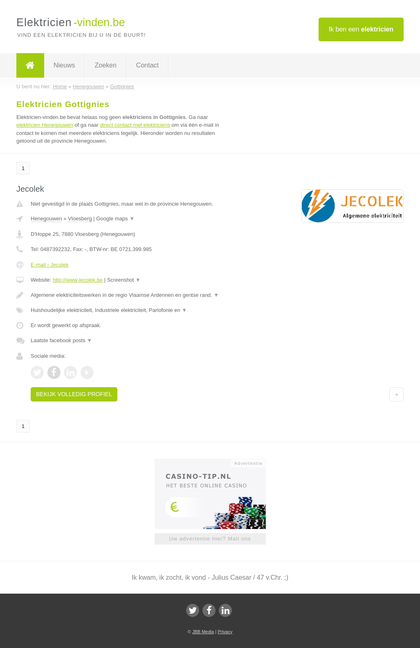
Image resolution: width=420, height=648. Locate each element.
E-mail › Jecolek (49, 265)
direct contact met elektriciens (135, 125)
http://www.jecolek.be (78, 280)
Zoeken (105, 65)
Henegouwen (46, 218)
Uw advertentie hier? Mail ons (210, 539)
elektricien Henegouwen (44, 125)
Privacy (225, 631)
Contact (147, 65)
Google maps (115, 218)
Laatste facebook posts (61, 340)
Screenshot (124, 280)
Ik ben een (361, 29)
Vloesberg (80, 218)
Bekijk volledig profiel (74, 394)
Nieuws (64, 65)
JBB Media (203, 631)
